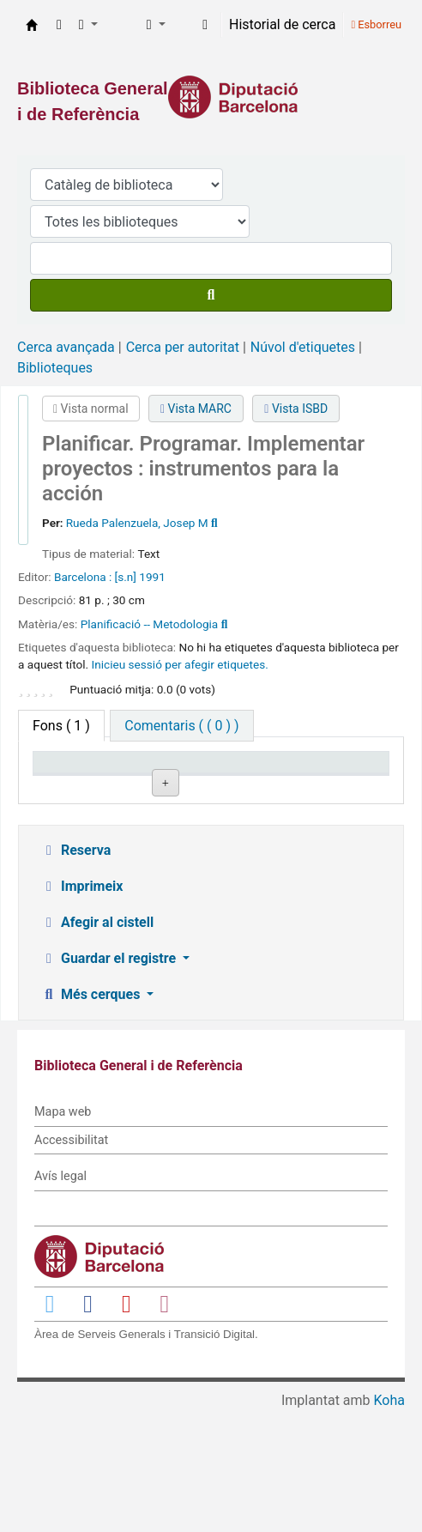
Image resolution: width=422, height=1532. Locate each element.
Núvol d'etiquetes (302, 347)
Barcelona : (83, 577)
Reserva (75, 971)
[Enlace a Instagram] (164, 1424)
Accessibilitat (71, 1260)
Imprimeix (81, 1007)
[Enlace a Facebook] (88, 1424)
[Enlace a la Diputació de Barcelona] (211, 97)
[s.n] (125, 577)
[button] (59, 25)
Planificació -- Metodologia (150, 624)
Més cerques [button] (91, 1115)
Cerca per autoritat (182, 347)
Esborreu (376, 24)
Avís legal (60, 1297)
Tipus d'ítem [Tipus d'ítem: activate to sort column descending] (60, 778)
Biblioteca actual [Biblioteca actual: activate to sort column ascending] (161, 778)
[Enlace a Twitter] (49, 1424)
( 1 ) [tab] (61, 726)
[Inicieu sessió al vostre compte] (205, 25)
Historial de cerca (282, 24)
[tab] (181, 726)
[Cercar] (211, 295)
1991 (152, 577)
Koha (389, 1521)
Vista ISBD (296, 408)
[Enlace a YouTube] (126, 1424)
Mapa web (62, 1233)
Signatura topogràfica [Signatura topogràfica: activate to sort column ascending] (254, 778)
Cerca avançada (66, 347)
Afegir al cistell (97, 1043)
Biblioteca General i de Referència (32, 25)
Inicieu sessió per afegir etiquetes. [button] (180, 664)
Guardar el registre (109, 1079)
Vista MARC (196, 408)
